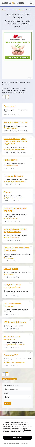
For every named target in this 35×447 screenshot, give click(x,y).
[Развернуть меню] (31, 3)
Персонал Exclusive (13, 176)
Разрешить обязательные (11, 443)
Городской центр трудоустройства (12, 286)
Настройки (24, 443)
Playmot (8, 192)
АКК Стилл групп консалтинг (12, 337)
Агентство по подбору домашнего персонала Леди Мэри (15, 141)
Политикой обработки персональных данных (17, 430)
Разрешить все (17, 437)
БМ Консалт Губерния (15, 322)
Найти (7, 404)
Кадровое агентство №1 (16, 122)
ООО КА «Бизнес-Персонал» (12, 304)
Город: (6, 393)
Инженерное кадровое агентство (15, 209)
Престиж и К (10, 106)
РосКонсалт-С (10, 159)
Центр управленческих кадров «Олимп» (15, 230)
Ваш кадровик (11, 268)
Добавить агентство (9, 379)
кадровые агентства (12, 2)
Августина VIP (11, 355)
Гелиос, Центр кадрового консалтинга (16, 249)
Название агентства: (11, 385)
